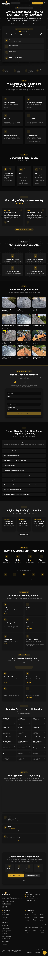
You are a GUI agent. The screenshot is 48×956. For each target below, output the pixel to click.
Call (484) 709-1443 (32, 875)
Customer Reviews (6, 943)
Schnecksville (35, 927)
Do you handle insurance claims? (24, 455)
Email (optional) (10, 402)
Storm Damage (5, 916)
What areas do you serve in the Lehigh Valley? (24, 470)
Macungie (34, 914)
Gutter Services (5, 917)
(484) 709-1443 (11, 828)
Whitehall (27, 914)
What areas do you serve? (24, 465)
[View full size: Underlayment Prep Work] (9, 350)
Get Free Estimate (16, 875)
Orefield (41, 927)
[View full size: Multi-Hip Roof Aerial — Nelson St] (39, 302)
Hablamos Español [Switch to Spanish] (25, 2)
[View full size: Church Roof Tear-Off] (24, 350)
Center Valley (42, 930)
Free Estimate (15, 2)
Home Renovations (6, 927)
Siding (3, 934)
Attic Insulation (5, 925)
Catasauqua (27, 916)
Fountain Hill (34, 917)
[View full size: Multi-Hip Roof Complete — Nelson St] (9, 319)
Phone (8, 396)
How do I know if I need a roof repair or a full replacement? (24, 494)
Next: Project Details (24, 413)
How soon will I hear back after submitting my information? (24, 442)
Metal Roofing (5, 922)
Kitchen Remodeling (6, 928)
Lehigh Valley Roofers (34, 933)
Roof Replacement (6, 914)
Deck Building (4, 933)
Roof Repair (4, 912)
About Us (44, 949)
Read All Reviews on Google (24, 229)
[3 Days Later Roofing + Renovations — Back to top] (6, 3)
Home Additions (5, 931)
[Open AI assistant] (45, 953)
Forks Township (28, 924)
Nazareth (27, 917)
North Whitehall (28, 921)
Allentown (27, 912)
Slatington (42, 917)
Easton (41, 912)
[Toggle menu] (44, 3)
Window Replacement (6, 936)
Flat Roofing (4, 923)
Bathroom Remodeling (6, 930)
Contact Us (4, 944)
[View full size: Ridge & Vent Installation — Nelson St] (24, 302)
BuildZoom (29, 952)
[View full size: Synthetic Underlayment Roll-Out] (39, 350)
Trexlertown (27, 930)
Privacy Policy (28, 949)
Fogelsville (34, 930)
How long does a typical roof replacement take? (24, 480)
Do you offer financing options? (24, 450)
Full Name (9, 391)
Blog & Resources (5, 941)
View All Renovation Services (24, 667)
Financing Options (5, 939)
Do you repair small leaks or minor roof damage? (24, 460)
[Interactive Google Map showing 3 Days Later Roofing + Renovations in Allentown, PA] (24, 798)
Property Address (11, 407)
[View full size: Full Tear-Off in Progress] (24, 335)
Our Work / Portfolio (6, 938)
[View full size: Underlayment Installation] (24, 319)
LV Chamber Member (37, 952)
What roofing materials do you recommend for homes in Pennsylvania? (24, 484)
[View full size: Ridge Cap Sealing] (9, 335)
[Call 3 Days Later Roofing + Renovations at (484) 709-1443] (37, 3)
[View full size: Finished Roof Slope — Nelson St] (9, 302)
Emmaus (41, 914)
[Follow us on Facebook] (6, 907)
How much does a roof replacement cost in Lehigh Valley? (24, 475)
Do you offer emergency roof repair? (24, 489)
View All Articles (24, 534)
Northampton (35, 916)
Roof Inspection (5, 919)
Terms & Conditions (37, 949)
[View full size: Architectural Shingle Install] (39, 319)
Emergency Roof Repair (6, 920)
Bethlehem (34, 912)
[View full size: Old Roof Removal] (39, 335)
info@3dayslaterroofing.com (32, 898)
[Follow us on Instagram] (3, 907)
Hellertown (42, 916)
